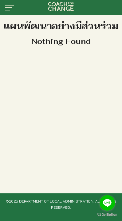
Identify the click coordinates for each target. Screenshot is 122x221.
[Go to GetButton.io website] (107, 215)
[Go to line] (107, 203)
